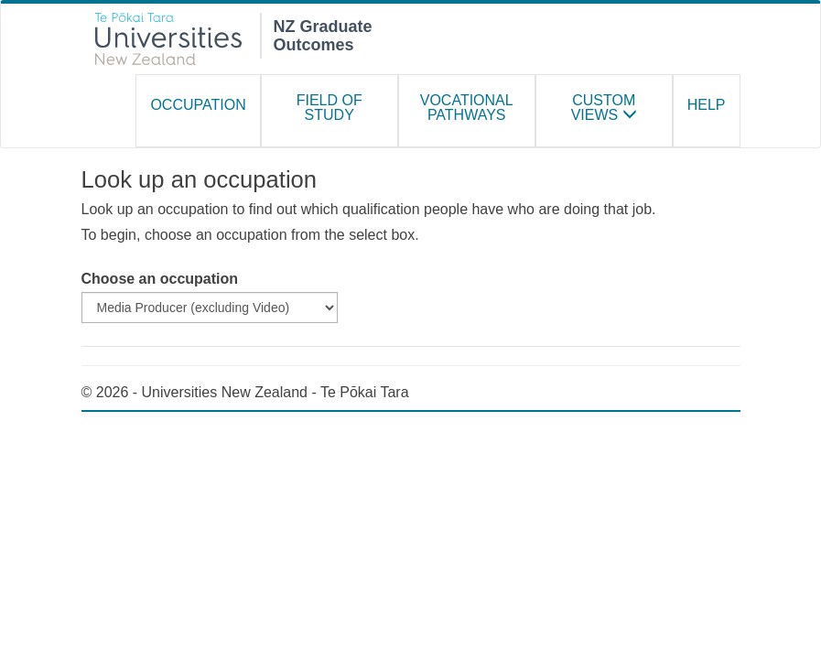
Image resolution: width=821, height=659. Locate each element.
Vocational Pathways (466, 107)
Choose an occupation (160, 278)
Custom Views (604, 107)
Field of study (329, 107)
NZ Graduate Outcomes (323, 33)
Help (706, 105)
